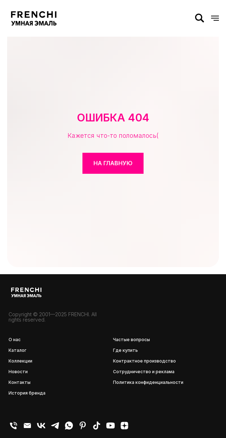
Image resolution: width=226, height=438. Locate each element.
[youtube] (110, 429)
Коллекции (20, 361)
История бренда (27, 393)
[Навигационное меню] (215, 18)
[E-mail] (27, 429)
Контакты (20, 382)
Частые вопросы (131, 339)
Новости (18, 371)
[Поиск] (199, 18)
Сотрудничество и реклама (143, 371)
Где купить (125, 350)
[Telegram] (55, 429)
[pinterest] (83, 429)
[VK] (41, 429)
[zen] (124, 429)
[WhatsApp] (69, 429)
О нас (15, 339)
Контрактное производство (144, 361)
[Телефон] (13, 429)
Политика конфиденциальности (148, 382)
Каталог (17, 350)
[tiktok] (97, 429)
